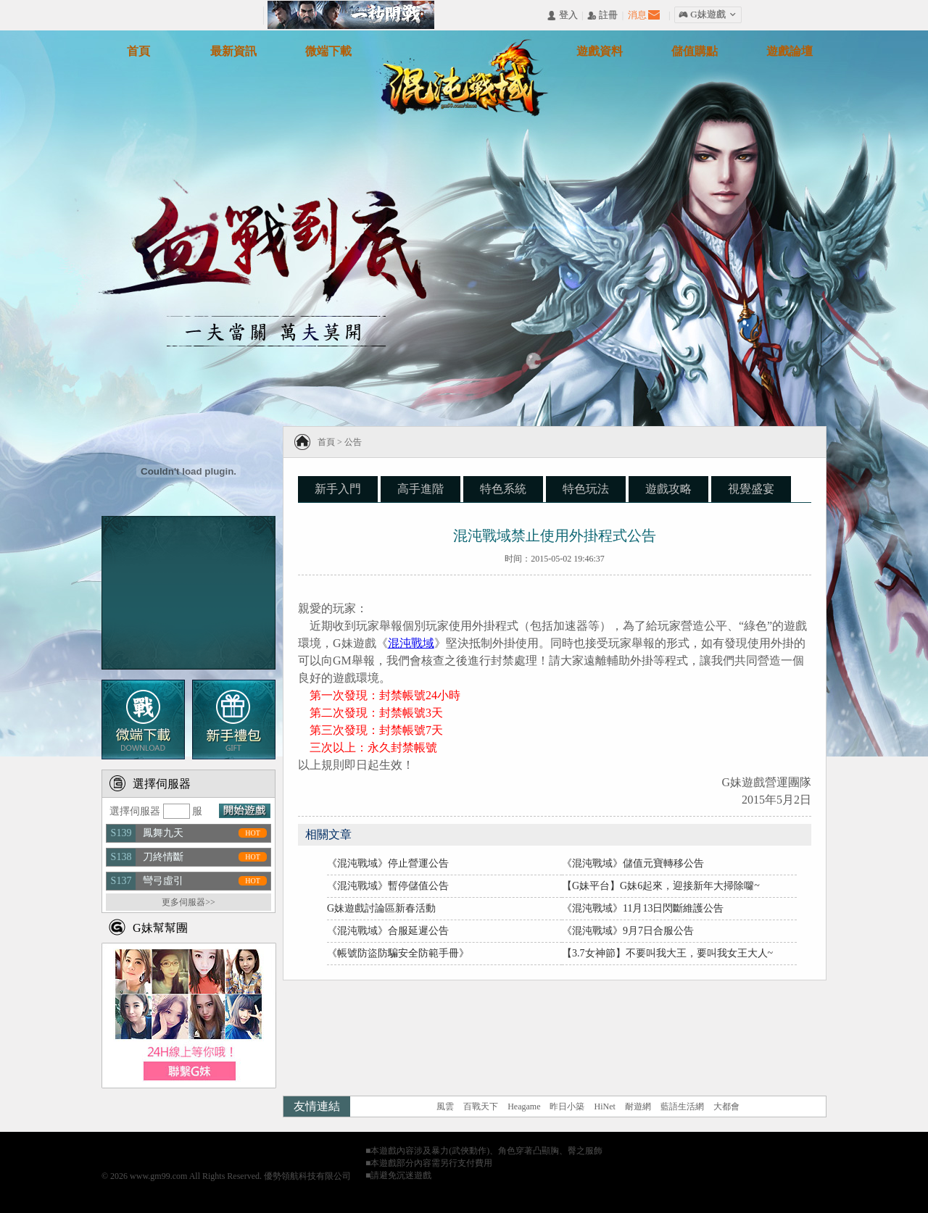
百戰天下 (480, 1106)
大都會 (726, 1106)
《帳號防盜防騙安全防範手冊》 (398, 953)
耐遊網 (638, 1106)
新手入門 (338, 489)
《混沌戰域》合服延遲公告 (388, 930)
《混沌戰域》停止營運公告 (388, 863)
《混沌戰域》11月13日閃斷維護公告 (643, 908)
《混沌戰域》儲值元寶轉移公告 (633, 863)
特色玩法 (586, 489)
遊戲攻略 (668, 489)
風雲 (445, 1106)
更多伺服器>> (188, 902)
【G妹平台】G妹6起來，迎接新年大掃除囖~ (661, 885)
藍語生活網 (682, 1106)
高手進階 (420, 489)
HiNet (604, 1106)
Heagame (524, 1106)
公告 (353, 442)
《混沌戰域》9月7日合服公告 (628, 930)
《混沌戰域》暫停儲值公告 (388, 885)
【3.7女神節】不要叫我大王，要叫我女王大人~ (667, 953)
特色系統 (503, 489)
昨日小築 (567, 1106)
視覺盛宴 (751, 489)
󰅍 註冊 (602, 15)
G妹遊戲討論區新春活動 (381, 908)
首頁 (326, 442)
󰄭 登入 (562, 15)
